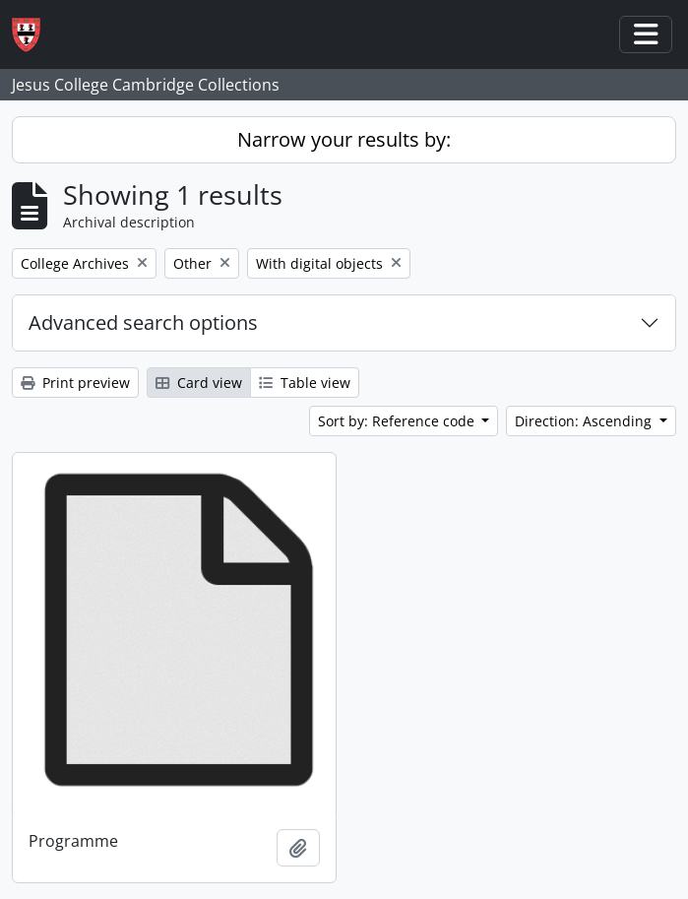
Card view (199, 382)
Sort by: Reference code (398, 421)
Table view (304, 382)
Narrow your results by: (344, 139)
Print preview (75, 382)
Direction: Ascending (585, 421)
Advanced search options (143, 322)
